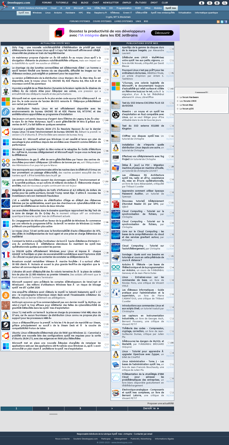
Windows (37, 13)
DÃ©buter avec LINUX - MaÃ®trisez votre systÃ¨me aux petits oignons (143, 62)
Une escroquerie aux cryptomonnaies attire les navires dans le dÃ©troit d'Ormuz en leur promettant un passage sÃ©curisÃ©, (56, 173)
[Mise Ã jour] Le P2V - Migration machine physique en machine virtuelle (143, 168)
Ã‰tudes (141, 2)
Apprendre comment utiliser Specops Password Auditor (143, 194)
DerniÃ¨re (151, 408)
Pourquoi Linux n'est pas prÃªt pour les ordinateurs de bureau (143, 74)
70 (106, 192)
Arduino (58, 13)
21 (171, 256)
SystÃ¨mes (170, 8)
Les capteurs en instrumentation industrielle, (143, 320)
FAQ (74, 2)
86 (106, 141)
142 (171, 89)
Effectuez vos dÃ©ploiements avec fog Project (143, 158)
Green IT (127, 13)
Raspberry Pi (100, 13)
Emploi (126, 2)
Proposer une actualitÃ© (160, 403)
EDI (111, 8)
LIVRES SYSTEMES (123, 21)
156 (171, 343)
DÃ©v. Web (100, 8)
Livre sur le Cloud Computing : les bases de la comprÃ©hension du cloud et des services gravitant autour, (143, 236)
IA (61, 8)
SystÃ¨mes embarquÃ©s (163, 13)
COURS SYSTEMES (102, 21)
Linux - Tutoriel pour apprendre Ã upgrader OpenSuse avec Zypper (143, 354)
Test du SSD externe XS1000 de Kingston (143, 127)
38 (106, 253)
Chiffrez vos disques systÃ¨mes (143, 138)
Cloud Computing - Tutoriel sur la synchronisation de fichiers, (143, 214)
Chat (95, 2)
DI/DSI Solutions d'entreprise (32, 8)
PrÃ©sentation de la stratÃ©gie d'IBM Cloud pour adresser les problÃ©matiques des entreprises (143, 380)
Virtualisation (184, 13)
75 (171, 73)
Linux (47, 13)
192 (105, 161)
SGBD (138, 8)
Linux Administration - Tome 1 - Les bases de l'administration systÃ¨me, (143, 366)
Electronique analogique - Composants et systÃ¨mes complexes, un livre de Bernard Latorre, (143, 394)
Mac (89, 13)
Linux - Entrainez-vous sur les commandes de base (143, 281)
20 (171, 157)
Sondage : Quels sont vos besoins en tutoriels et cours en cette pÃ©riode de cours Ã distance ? (143, 257)
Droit (154, 2)
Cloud (53, 8)
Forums (47, 2)
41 (106, 202)
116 (105, 263)
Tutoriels (62, 2)
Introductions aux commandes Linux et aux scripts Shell (143, 308)
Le (189, 97)
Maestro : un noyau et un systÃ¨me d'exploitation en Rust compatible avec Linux (143, 116)
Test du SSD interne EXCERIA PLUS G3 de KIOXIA (143, 104)
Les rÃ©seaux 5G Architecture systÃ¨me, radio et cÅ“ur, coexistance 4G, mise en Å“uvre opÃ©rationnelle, (143, 181)
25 (106, 304)
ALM (68, 8)
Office (147, 8)
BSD (146, 21)
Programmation (123, 8)
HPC (81, 13)
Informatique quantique (206, 13)
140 (105, 120)
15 (106, 324)
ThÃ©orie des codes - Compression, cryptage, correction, (143, 333)
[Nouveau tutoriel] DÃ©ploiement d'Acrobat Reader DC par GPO (143, 204)
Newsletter (111, 2)
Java (89, 8)
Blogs (85, 2)
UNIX (138, 21)
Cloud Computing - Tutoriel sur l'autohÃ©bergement (143, 247)
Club (164, 2)
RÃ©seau (115, 13)
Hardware (70, 13)
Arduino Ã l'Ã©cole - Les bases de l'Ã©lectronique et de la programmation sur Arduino (143, 269)
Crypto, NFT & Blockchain (118, 17)
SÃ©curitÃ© (141, 13)
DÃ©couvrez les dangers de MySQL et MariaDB (143, 344)
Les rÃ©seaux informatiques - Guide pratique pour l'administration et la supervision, (143, 296)
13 (106, 273)
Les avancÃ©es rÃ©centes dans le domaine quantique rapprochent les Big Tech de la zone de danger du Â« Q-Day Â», (56, 213)
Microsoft (78, 8)
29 (171, 167)
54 (106, 212)
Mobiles (158, 8)
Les (188, 101)
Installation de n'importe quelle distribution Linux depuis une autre (143, 148)
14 (106, 233)
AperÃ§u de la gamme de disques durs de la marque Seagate (143, 50)
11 (106, 314)
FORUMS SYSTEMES (80, 21)
